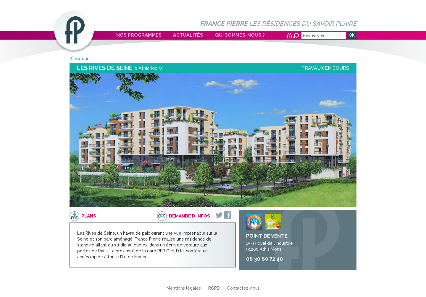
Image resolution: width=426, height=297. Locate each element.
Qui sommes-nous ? (240, 35)
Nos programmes (139, 35)
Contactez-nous (243, 288)
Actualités (188, 35)
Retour (81, 58)
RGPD (214, 288)
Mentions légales (184, 288)
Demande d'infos (189, 216)
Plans (88, 216)
